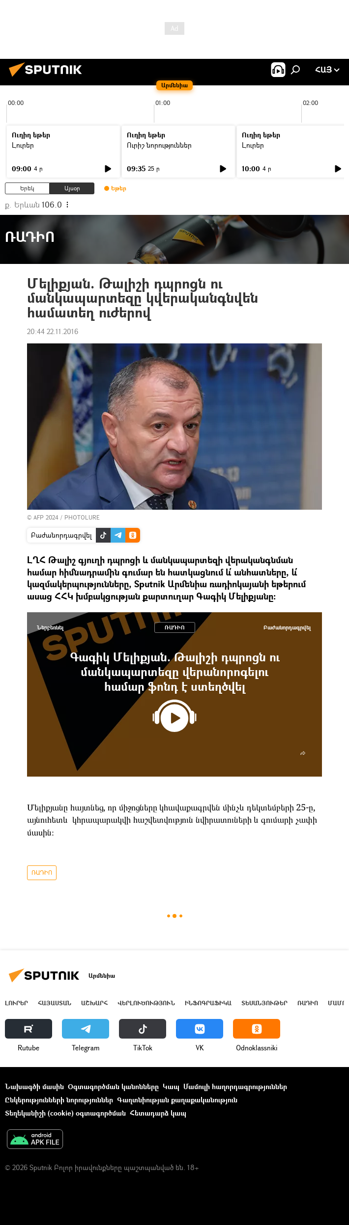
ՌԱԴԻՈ (175, 627)
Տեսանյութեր (264, 1003)
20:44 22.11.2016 (52, 331)
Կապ (171, 1086)
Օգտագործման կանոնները (113, 1086)
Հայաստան (54, 1003)
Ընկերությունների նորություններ (59, 1099)
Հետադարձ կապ (158, 1113)
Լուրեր (23, 145)
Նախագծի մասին (34, 1086)
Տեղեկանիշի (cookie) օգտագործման (65, 1113)
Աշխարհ (94, 1003)
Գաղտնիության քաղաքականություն (177, 1099)
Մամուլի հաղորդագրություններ (235, 1086)
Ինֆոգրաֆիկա (208, 1003)
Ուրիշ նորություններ (159, 145)
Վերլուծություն (146, 1003)
